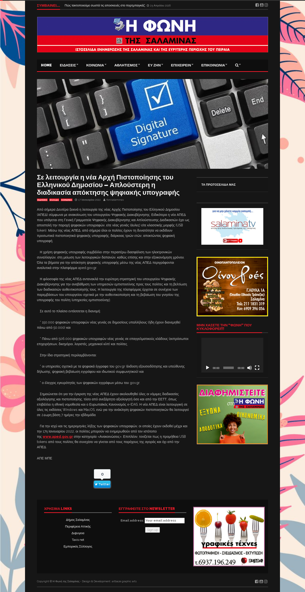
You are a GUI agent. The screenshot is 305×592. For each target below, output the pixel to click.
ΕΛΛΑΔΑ (54, 200)
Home (46, 65)
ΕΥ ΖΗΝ (154, 65)
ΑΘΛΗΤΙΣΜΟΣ (126, 65)
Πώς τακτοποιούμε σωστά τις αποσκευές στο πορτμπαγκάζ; (105, 5)
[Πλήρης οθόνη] (257, 367)
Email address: (153, 520)
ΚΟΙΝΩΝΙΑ (95, 65)
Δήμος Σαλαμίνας (78, 520)
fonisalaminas (115, 199)
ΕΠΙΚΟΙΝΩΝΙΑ (213, 65)
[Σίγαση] (249, 367)
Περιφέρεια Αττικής (78, 526)
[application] (232, 355)
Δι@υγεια (77, 533)
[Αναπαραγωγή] (207, 367)
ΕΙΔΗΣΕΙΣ (68, 65)
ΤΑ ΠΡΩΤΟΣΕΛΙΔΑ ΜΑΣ (218, 184)
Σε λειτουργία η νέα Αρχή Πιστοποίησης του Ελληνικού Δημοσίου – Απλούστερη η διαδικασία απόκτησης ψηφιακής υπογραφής (108, 184)
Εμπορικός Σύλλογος (78, 546)
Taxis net (78, 540)
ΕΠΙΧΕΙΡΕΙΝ (181, 65)
